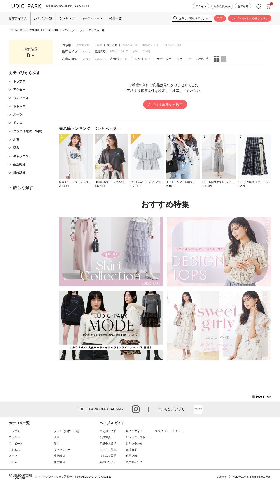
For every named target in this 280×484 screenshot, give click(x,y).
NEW (113, 51)
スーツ (13, 455)
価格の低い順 (130, 45)
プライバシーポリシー (169, 431)
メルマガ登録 (108, 449)
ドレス (13, 461)
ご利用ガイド (108, 431)
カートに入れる (268, 6)
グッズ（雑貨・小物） (68, 431)
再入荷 (146, 51)
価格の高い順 (150, 45)
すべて (87, 51)
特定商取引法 (134, 461)
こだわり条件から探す (165, 104)
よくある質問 (108, 455)
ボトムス (14, 449)
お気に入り (258, 6)
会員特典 (105, 437)
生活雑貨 (59, 455)
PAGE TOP (261, 396)
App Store (198, 409)
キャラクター (62, 449)
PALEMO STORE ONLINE (24, 30)
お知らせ (243, 6)
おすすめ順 (83, 45)
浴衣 (57, 443)
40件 (127, 58)
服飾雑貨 (59, 461)
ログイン (201, 6)
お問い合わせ (134, 443)
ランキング (66, 18)
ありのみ (100, 58)
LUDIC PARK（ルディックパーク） (64, 30)
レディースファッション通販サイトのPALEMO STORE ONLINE (73, 476)
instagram (136, 409)
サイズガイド (134, 431)
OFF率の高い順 (172, 45)
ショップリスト (135, 437)
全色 (189, 58)
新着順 (98, 45)
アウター (14, 437)
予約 (135, 51)
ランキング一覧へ (107, 128)
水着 (57, 437)
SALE (124, 51)
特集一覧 (115, 18)
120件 (148, 58)
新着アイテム (18, 18)
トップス (14, 431)
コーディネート (92, 18)
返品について (108, 461)
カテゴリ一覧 (43, 18)
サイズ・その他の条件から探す (249, 18)
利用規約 (131, 455)
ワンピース (16, 443)
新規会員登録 (222, 6)
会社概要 (131, 449)
